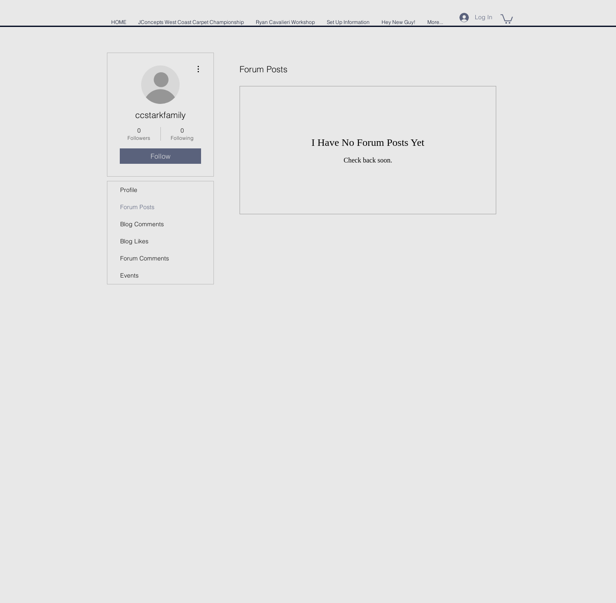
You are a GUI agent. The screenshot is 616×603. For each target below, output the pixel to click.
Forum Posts (137, 207)
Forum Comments (144, 258)
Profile (128, 190)
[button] (506, 18)
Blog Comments (142, 224)
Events (129, 275)
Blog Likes (134, 241)
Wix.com (358, 534)
